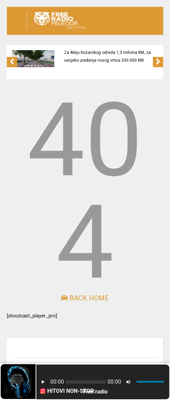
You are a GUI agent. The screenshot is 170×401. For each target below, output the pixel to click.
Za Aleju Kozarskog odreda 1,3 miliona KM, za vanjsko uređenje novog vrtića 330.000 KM (107, 56)
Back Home (85, 298)
